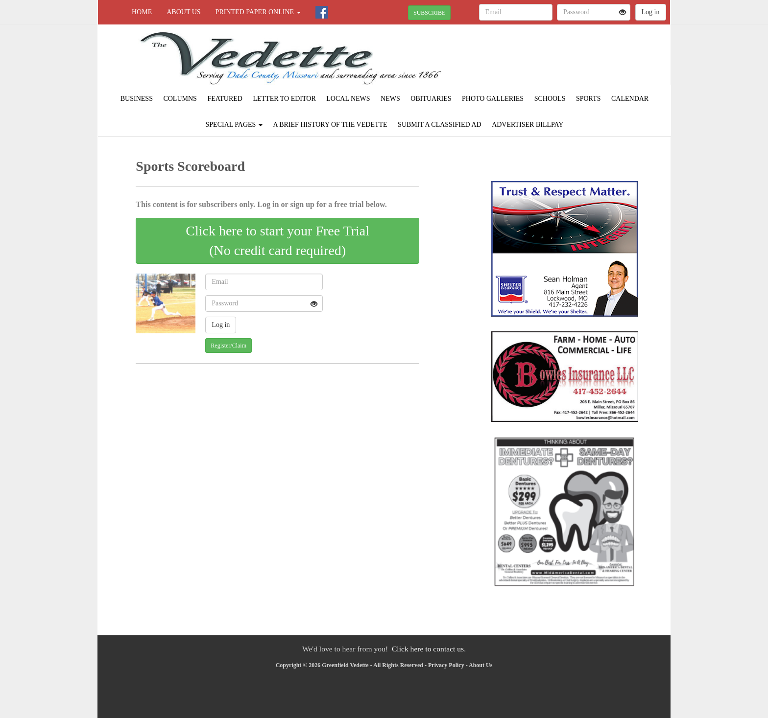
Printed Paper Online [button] (258, 12)
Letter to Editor (284, 98)
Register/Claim (228, 345)
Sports (588, 98)
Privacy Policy (446, 665)
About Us (183, 12)
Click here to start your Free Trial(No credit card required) (277, 240)
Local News (348, 98)
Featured (224, 98)
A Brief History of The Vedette (330, 124)
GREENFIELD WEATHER (580, 58)
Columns (179, 98)
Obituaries (430, 98)
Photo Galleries (493, 98)
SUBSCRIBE (429, 12)
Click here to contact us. (429, 649)
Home (142, 12)
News (390, 98)
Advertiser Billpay (527, 124)
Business (136, 98)
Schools (550, 98)
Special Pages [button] (234, 124)
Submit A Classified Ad (439, 124)
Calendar (629, 98)
